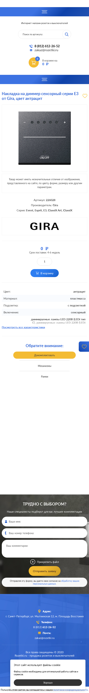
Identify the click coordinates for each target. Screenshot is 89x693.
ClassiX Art (55, 210)
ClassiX (67, 210)
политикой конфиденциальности (70, 689)
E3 (45, 210)
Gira (55, 205)
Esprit (38, 210)
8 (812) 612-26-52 (47, 46)
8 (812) (44, 627)
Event (29, 210)
